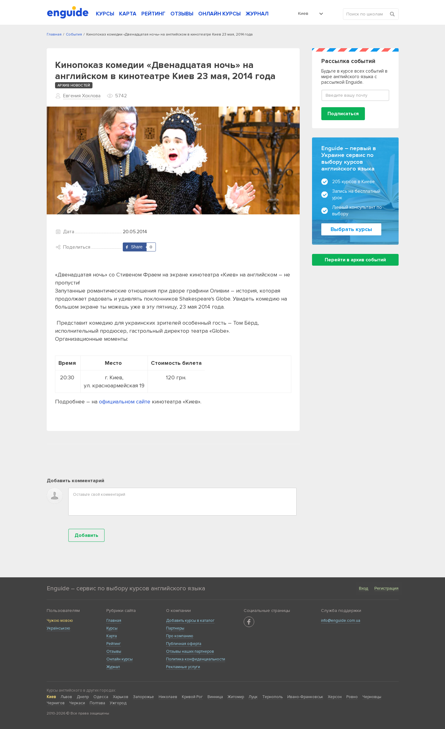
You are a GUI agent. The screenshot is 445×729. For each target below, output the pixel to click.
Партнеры (175, 628)
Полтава (97, 703)
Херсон (335, 696)
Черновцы (371, 696)
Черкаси (77, 703)
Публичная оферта (183, 643)
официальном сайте (124, 401)
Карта (111, 636)
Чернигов (56, 703)
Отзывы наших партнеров (190, 651)
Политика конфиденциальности (195, 659)
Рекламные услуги (183, 666)
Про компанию (179, 636)
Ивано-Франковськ (305, 696)
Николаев (168, 696)
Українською (58, 628)
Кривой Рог (192, 696)
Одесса (100, 696)
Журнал (113, 666)
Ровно (352, 696)
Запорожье (143, 696)
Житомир (236, 696)
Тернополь (272, 696)
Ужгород (118, 703)
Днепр (83, 696)
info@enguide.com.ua (340, 620)
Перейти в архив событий (355, 260)
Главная (113, 620)
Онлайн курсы (119, 659)
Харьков (120, 696)
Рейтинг (113, 643)
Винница (215, 696)
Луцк (253, 696)
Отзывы (113, 651)
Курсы (112, 628)
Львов (66, 696)
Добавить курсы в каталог (190, 620)
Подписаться (343, 114)
